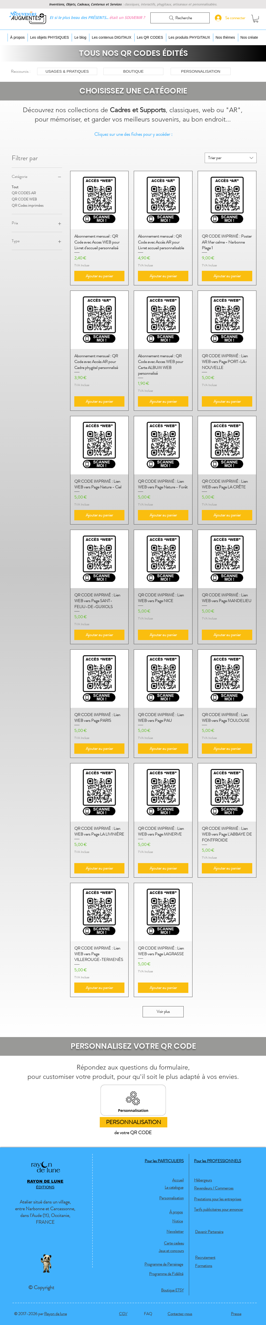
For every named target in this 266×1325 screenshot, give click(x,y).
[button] (255, 18)
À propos (176, 1212)
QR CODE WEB (24, 199)
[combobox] (231, 158)
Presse (236, 1314)
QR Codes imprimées (27, 205)
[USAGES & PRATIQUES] (67, 71)
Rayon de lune (55, 1314)
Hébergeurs (203, 1180)
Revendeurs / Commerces (214, 1188)
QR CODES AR (24, 193)
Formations (203, 1266)
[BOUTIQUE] (133, 71)
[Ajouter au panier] (99, 276)
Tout (15, 187)
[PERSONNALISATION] (201, 71)
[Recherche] (180, 17)
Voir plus (163, 1011)
